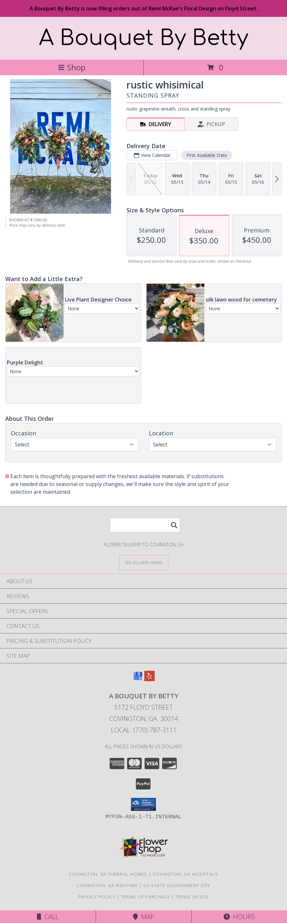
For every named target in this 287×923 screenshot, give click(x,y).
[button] (143, 804)
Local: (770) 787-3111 (143, 730)
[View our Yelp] (149, 679)
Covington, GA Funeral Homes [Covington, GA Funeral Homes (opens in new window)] (108, 874)
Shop (71, 67)
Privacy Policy (96, 897)
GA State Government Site (176, 885)
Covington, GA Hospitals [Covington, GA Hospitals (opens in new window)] (185, 874)
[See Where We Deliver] (143, 562)
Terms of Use (192, 897)
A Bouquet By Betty (143, 38)
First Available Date (206, 155)
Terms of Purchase (145, 897)
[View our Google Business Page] (138, 679)
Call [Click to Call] (48, 916)
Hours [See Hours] (239, 916)
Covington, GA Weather (107, 885)
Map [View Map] (143, 916)
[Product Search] (145, 525)
